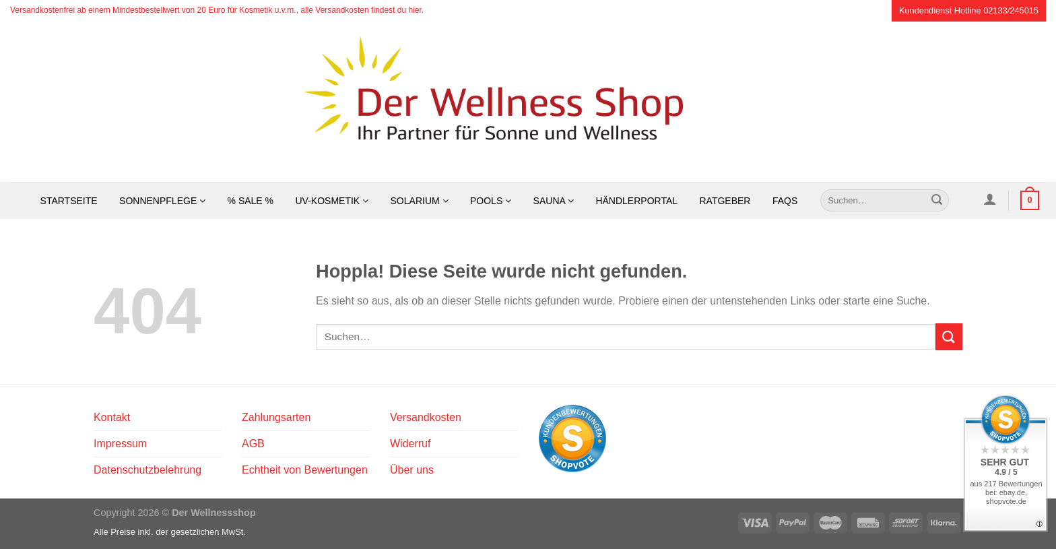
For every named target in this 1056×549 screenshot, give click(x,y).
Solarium (420, 200)
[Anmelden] (990, 199)
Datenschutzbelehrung (147, 470)
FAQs (784, 200)
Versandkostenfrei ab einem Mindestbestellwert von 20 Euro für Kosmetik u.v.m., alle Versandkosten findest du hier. (217, 10)
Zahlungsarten (276, 417)
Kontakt (112, 417)
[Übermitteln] (936, 200)
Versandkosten (425, 417)
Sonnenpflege (162, 200)
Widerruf (410, 443)
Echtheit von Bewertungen (305, 470)
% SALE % (250, 200)
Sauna (553, 200)
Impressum (120, 443)
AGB (253, 443)
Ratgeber (724, 200)
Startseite (69, 200)
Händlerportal (636, 200)
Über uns (412, 470)
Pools (490, 200)
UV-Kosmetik (332, 200)
